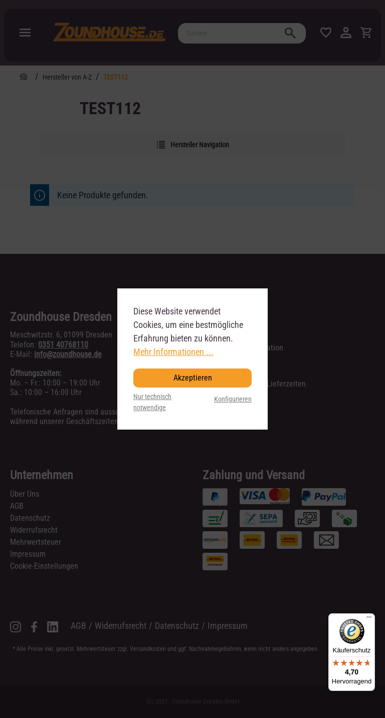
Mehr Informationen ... (173, 351)
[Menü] (369, 619)
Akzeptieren (192, 378)
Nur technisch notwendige (152, 402)
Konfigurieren (233, 399)
